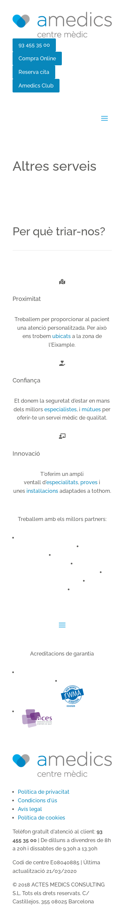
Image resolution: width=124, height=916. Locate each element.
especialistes (60, 409)
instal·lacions (42, 491)
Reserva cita (34, 72)
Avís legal (30, 809)
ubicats (61, 336)
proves (89, 482)
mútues (91, 409)
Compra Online (37, 58)
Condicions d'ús (37, 800)
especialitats (62, 482)
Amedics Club (36, 86)
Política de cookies (41, 818)
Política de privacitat (43, 792)
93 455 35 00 (34, 45)
